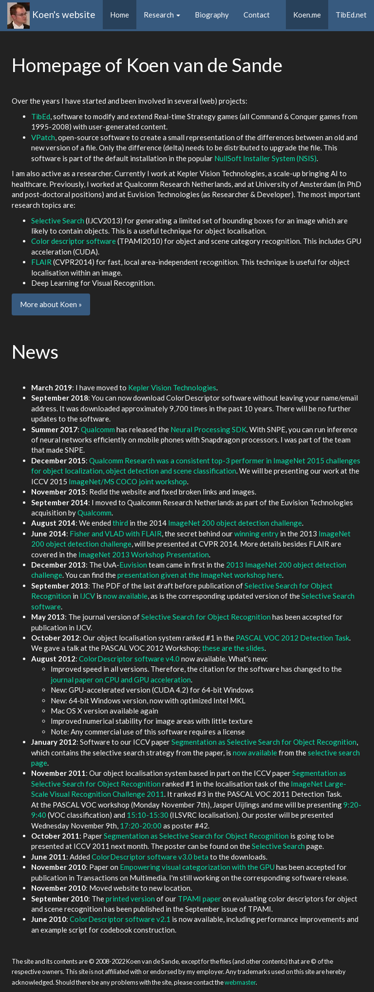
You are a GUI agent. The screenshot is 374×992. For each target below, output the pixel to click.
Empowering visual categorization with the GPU (197, 867)
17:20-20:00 (141, 825)
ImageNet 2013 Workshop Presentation (143, 554)
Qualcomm (98, 429)
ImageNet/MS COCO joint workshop (128, 481)
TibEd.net (351, 14)
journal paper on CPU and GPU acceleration (121, 679)
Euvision (133, 564)
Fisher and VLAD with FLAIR (116, 533)
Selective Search (57, 220)
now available (125, 595)
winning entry (256, 533)
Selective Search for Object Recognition (206, 616)
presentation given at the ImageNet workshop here (199, 574)
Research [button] (162, 14)
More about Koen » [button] (51, 304)
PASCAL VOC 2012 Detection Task (292, 637)
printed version (130, 898)
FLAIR (41, 261)
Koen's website (63, 14)
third (120, 522)
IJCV (87, 595)
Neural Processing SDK (208, 429)
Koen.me (310, 14)
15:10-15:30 (147, 814)
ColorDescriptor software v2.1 (120, 919)
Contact (256, 14)
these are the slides (233, 647)
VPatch (43, 137)
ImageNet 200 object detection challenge (235, 522)
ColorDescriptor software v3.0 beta (150, 856)
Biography (212, 14)
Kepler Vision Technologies (172, 387)
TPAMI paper (199, 898)
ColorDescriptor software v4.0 (129, 658)
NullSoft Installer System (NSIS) (265, 158)
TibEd (40, 116)
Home (119, 14)
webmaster (240, 982)
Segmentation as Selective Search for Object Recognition (263, 741)
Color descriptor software (73, 241)
